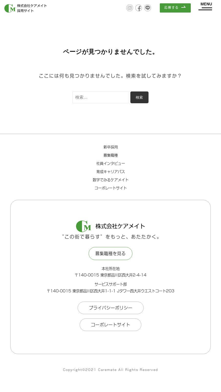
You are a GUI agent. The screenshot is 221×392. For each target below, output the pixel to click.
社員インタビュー (110, 163)
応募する (171, 7)
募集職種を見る (110, 253)
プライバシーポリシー (110, 308)
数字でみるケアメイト (111, 180)
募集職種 (110, 155)
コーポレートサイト (110, 188)
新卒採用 (110, 147)
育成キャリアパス (110, 171)
